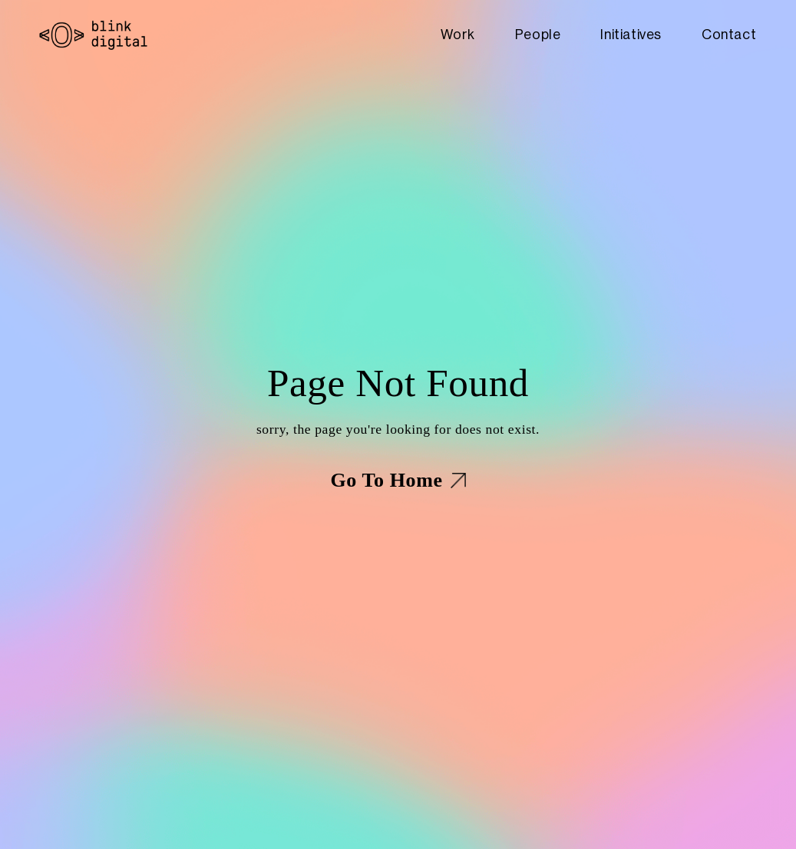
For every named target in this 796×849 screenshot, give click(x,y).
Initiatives (631, 34)
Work (457, 34)
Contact (729, 34)
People (538, 34)
